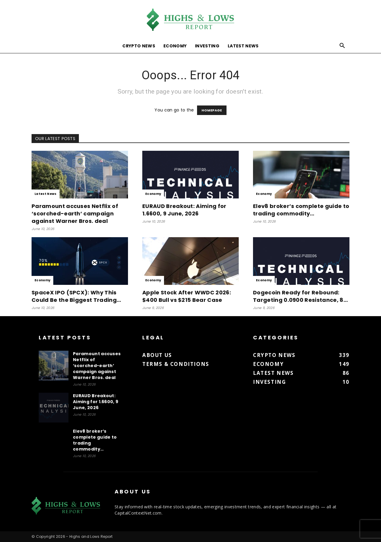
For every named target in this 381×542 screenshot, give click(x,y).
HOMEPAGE (212, 110)
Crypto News (138, 46)
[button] (342, 46)
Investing (207, 46)
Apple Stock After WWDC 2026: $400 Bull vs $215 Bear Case (186, 296)
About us (157, 355)
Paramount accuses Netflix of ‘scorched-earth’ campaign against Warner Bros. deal (75, 213)
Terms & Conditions (175, 364)
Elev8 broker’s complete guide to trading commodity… (301, 209)
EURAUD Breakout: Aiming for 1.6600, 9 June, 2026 (184, 209)
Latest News (243, 46)
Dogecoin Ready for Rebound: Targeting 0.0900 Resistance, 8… (300, 296)
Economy (175, 46)
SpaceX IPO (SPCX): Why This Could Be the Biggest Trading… (76, 296)
